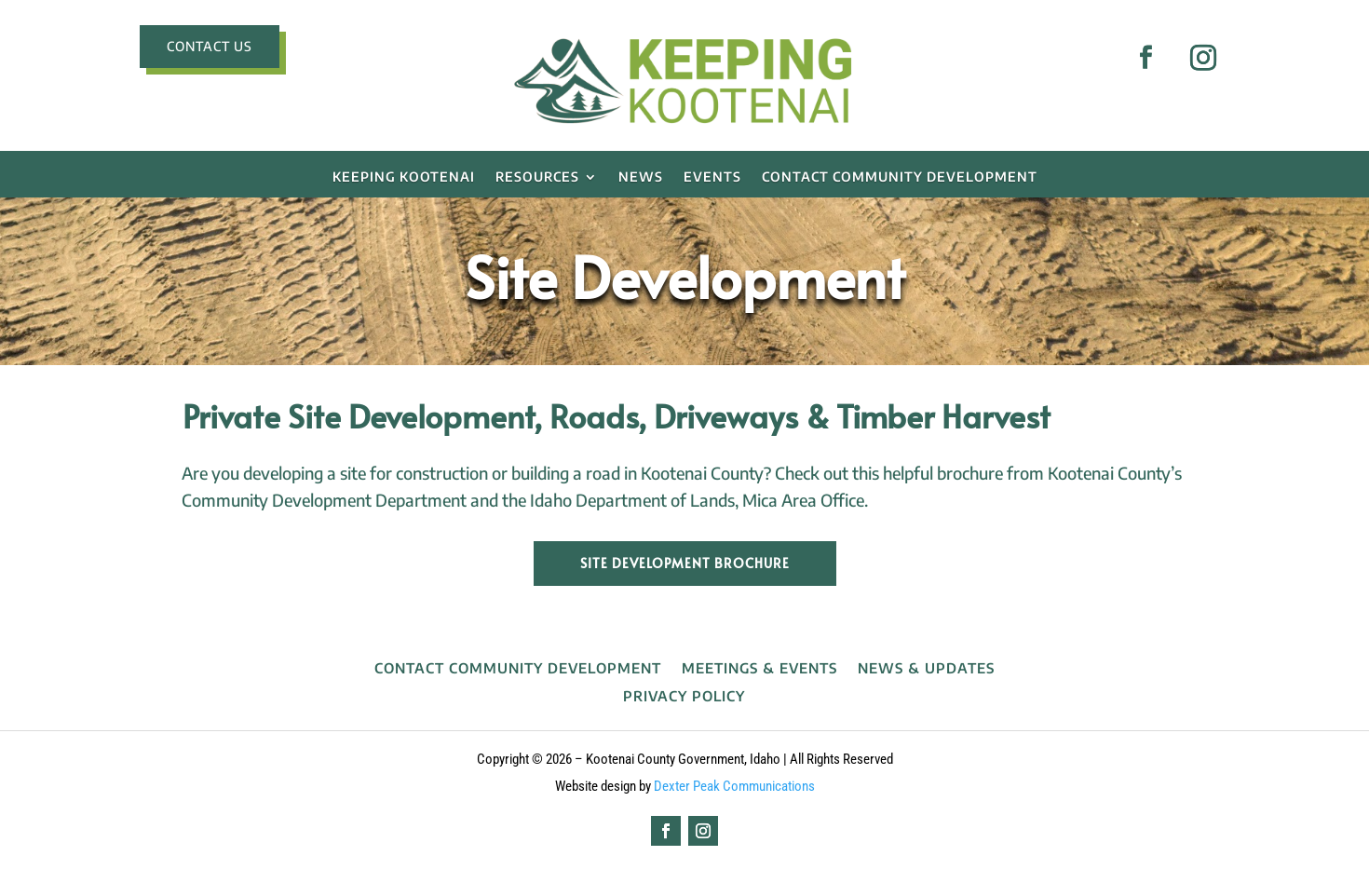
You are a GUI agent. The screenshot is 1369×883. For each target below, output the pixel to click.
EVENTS (712, 177)
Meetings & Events (759, 668)
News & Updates (926, 668)
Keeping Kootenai (403, 177)
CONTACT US (209, 46)
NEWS (640, 177)
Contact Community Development (899, 177)
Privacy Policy (684, 696)
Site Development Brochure (685, 563)
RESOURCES (537, 177)
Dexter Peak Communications (734, 786)
